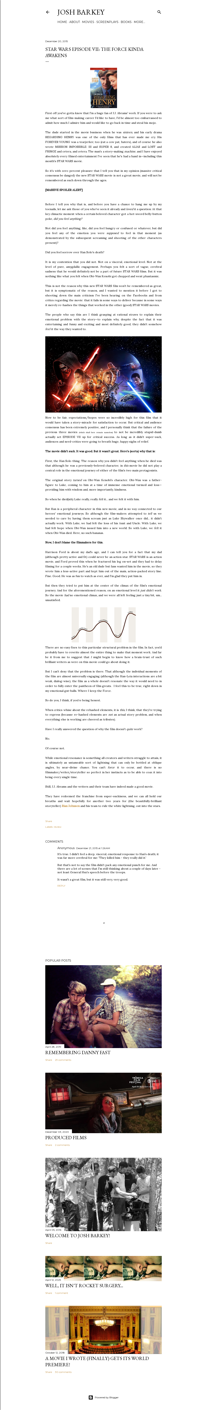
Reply (61, 885)
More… (139, 22)
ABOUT (74, 22)
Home (62, 22)
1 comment (61, 1292)
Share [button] (48, 821)
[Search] (159, 11)
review (57, 826)
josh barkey (80, 12)
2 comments (62, 1144)
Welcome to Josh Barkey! (77, 1235)
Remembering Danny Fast (78, 1052)
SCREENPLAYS (107, 22)
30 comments (63, 1372)
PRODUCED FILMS (66, 1137)
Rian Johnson (71, 806)
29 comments (63, 1059)
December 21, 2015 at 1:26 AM (93, 848)
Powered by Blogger (103, 1397)
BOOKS (126, 22)
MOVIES (88, 22)
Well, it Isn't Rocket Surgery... (84, 1285)
